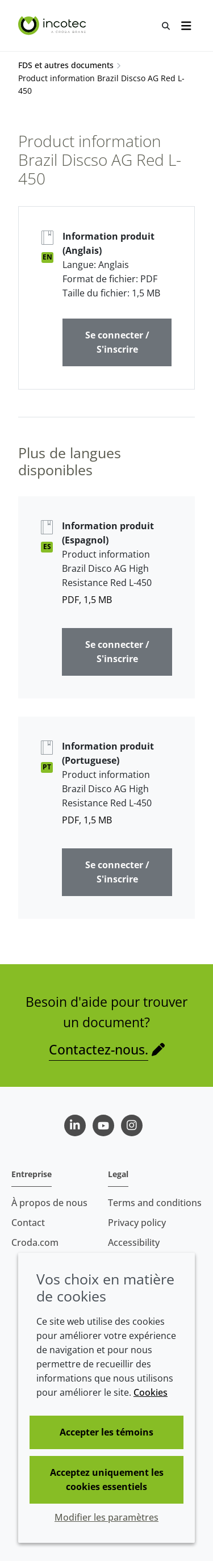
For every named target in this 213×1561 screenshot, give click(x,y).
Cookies (150, 1392)
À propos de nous (49, 1202)
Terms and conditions (155, 1202)
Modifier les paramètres (106, 1517)
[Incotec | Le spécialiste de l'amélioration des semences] (53, 25)
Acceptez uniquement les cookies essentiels (107, 1479)
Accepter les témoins (106, 1432)
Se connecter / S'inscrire (117, 342)
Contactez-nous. (98, 1049)
